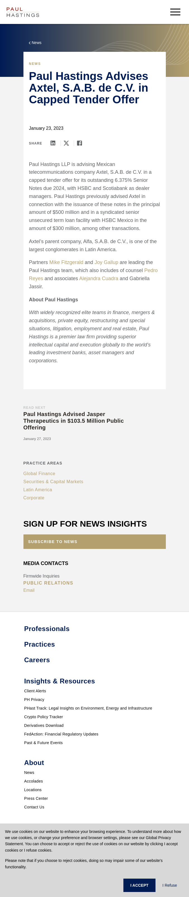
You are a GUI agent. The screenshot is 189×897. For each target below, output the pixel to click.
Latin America (37, 489)
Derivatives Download (44, 725)
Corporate (34, 497)
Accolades (33, 781)
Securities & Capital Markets (53, 481)
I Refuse (169, 885)
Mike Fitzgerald (66, 262)
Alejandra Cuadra (98, 278)
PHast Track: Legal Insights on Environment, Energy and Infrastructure (88, 708)
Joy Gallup (106, 262)
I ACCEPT (139, 885)
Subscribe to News (53, 541)
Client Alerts (35, 691)
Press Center (36, 798)
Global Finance (39, 473)
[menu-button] (175, 12)
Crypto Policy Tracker (43, 717)
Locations (33, 790)
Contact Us (34, 807)
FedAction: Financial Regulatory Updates (61, 734)
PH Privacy (34, 699)
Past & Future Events (43, 742)
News (29, 772)
